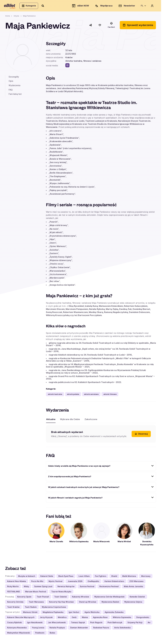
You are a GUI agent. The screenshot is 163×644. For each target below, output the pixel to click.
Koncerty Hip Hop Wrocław (61, 603)
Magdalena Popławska (53, 613)
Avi (149, 623)
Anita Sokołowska (122, 628)
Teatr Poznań (43, 598)
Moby (26, 587)
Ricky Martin (13, 587)
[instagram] (67, 66)
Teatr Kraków (13, 608)
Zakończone (91, 420)
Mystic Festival (55, 582)
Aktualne (50, 420)
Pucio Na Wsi (37, 582)
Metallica (62, 618)
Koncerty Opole (24, 598)
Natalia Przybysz (57, 628)
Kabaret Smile (46, 577)
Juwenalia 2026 (75, 582)
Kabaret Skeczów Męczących (20, 618)
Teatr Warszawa (36, 603)
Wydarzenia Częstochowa (54, 608)
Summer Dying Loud (43, 587)
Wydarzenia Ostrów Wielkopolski (109, 598)
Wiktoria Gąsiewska (122, 618)
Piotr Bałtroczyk (115, 623)
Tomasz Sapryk (78, 623)
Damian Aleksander (79, 628)
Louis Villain (84, 577)
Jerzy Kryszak (46, 618)
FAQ (11, 90)
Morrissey (145, 577)
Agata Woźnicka (92, 613)
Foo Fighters (100, 577)
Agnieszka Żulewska (114, 613)
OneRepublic (93, 582)
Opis (11, 82)
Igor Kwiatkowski (35, 623)
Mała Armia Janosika (133, 587)
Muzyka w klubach (26, 577)
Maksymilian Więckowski (18, 634)
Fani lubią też (15, 95)
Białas (52, 634)
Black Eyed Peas (65, 577)
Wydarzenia (14, 86)
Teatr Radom (31, 608)
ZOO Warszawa (136, 582)
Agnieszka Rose (100, 618)
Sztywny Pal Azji (134, 623)
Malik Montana (129, 577)
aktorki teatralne (55, 395)
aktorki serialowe (91, 395)
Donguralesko (142, 618)
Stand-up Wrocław (87, 603)
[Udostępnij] (90, 26)
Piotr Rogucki (96, 623)
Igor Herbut (74, 613)
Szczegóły (14, 77)
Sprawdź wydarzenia (138, 26)
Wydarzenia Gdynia (133, 603)
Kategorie (30, 6)
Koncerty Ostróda (15, 603)
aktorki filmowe (110, 395)
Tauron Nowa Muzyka (61, 592)
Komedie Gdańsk (137, 598)
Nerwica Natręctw (66, 587)
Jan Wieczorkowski (57, 623)
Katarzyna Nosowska (17, 628)
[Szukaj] (44, 6)
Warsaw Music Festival (35, 592)
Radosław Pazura (101, 628)
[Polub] (100, 26)
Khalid (114, 577)
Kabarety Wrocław (80, 598)
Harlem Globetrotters (114, 582)
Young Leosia (38, 628)
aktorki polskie (73, 395)
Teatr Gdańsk (60, 598)
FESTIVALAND (13, 592)
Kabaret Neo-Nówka (16, 582)
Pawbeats (39, 634)
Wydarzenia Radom (110, 603)
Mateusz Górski (30, 613)
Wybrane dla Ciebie (70, 420)
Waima (85, 618)
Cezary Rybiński (14, 623)
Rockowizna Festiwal (109, 587)
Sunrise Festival (87, 587)
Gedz (74, 618)
